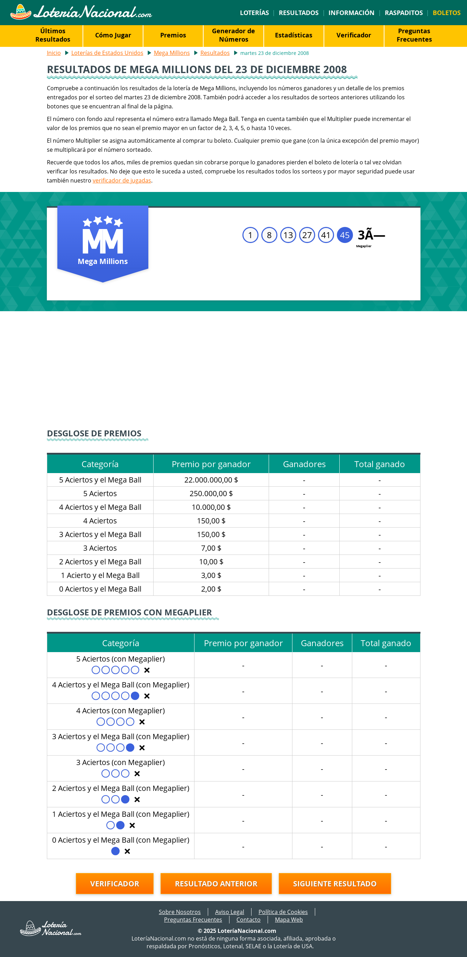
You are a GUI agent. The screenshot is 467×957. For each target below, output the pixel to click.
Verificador (354, 35)
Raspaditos (404, 12)
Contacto (248, 919)
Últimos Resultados (52, 35)
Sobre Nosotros (180, 912)
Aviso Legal (229, 912)
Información (351, 12)
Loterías (254, 12)
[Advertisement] (233, 371)
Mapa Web (289, 919)
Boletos (447, 12)
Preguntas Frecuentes (414, 35)
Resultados (299, 12)
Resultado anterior (216, 883)
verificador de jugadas (122, 180)
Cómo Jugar (113, 35)
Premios (173, 35)
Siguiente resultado (335, 883)
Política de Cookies (283, 912)
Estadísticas (293, 35)
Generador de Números (233, 35)
